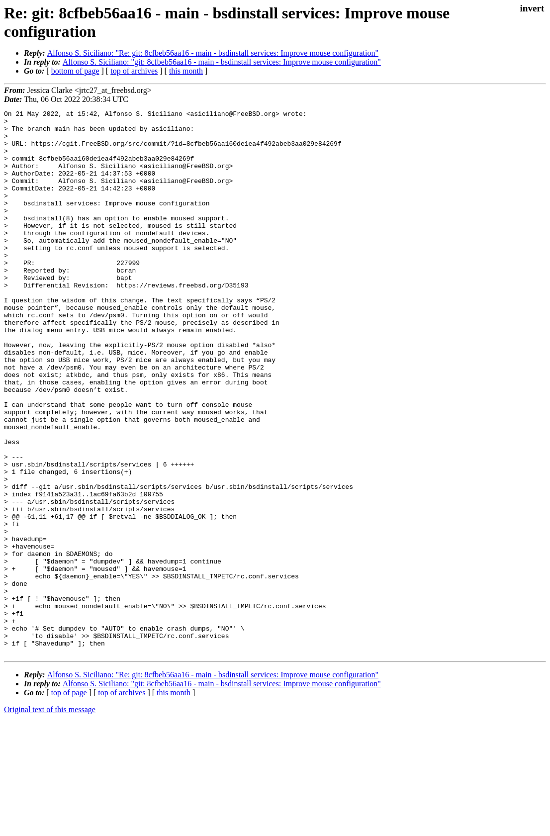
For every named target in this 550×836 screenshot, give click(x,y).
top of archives (134, 71)
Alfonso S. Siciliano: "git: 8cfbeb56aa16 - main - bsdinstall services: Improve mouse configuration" (222, 62)
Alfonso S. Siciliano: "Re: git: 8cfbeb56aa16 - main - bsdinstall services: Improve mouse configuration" (212, 53)
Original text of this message (49, 818)
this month (186, 71)
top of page (69, 801)
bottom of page (75, 71)
